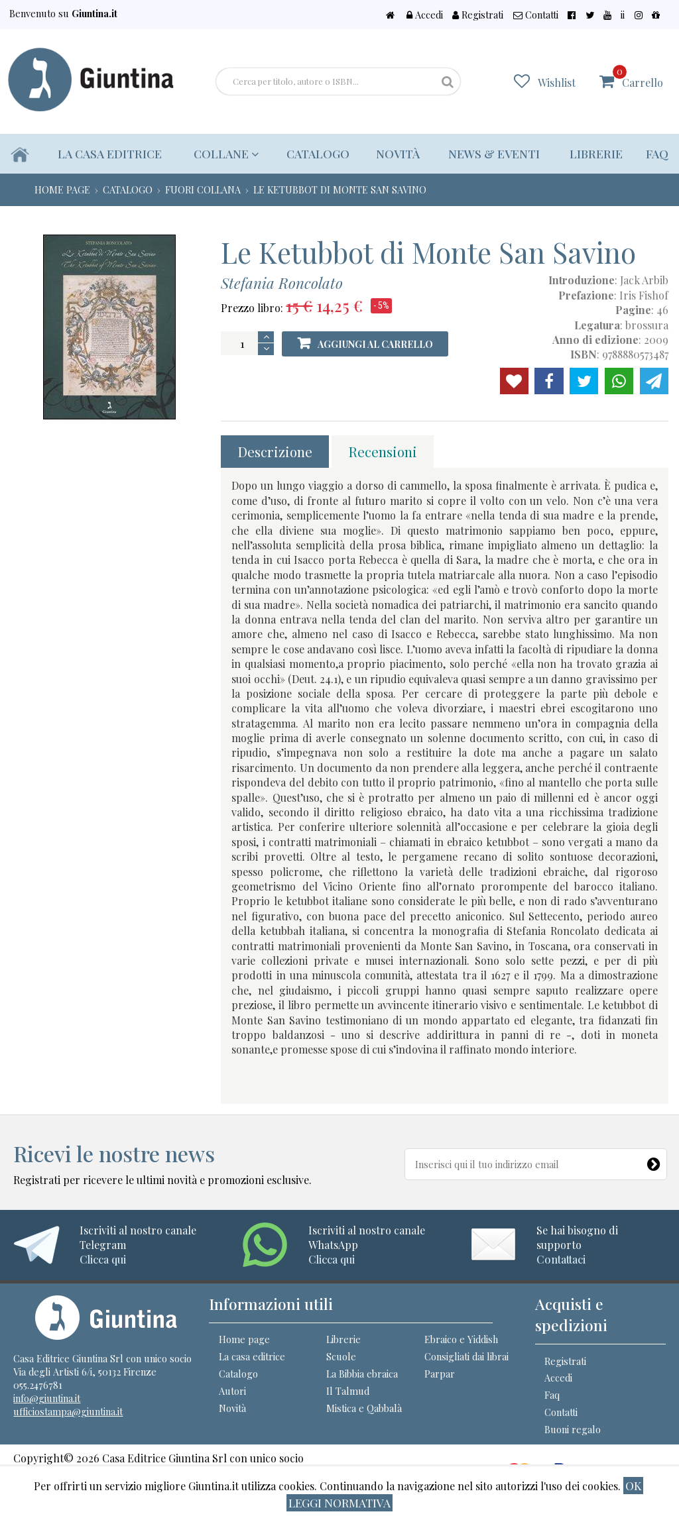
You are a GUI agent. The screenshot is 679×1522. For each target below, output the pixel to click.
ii (623, 14)
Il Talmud (347, 1390)
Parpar (439, 1373)
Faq (657, 153)
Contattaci (561, 1259)
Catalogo (317, 153)
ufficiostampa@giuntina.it (68, 1411)
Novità (398, 153)
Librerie (596, 153)
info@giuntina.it (46, 1398)
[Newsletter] (656, 1161)
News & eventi (494, 153)
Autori (232, 1390)
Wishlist (557, 82)
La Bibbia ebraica (362, 1373)
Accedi (424, 14)
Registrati (477, 14)
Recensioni (382, 451)
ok (633, 1485)
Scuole (341, 1356)
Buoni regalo (572, 1429)
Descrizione (274, 451)
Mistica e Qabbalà (364, 1408)
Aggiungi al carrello (375, 344)
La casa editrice (110, 153)
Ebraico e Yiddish (461, 1339)
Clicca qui (103, 1259)
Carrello (638, 77)
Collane (226, 153)
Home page (244, 1339)
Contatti (535, 14)
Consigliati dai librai (466, 1356)
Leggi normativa (339, 1502)
